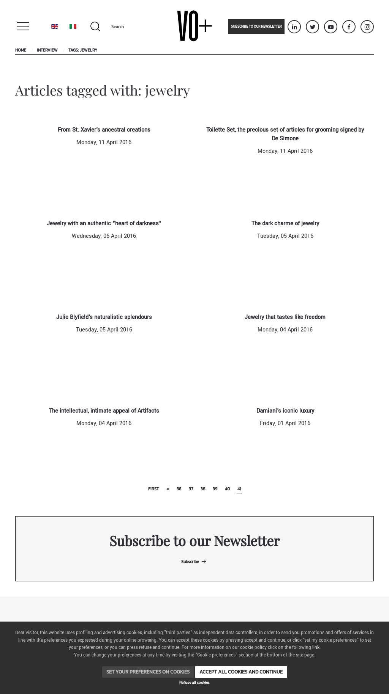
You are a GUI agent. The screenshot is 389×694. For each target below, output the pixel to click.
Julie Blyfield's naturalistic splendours (104, 317)
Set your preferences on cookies (148, 671)
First (153, 489)
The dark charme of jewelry (285, 224)
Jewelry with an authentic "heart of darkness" (104, 224)
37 (191, 489)
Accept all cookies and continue (241, 671)
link (315, 647)
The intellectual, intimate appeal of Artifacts (104, 411)
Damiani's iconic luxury (285, 411)
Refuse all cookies (194, 682)
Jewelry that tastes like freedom (285, 317)
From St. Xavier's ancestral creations (104, 130)
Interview (47, 50)
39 (215, 489)
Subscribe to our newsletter (256, 26)
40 (227, 489)
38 (203, 489)
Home (20, 50)
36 (179, 489)
